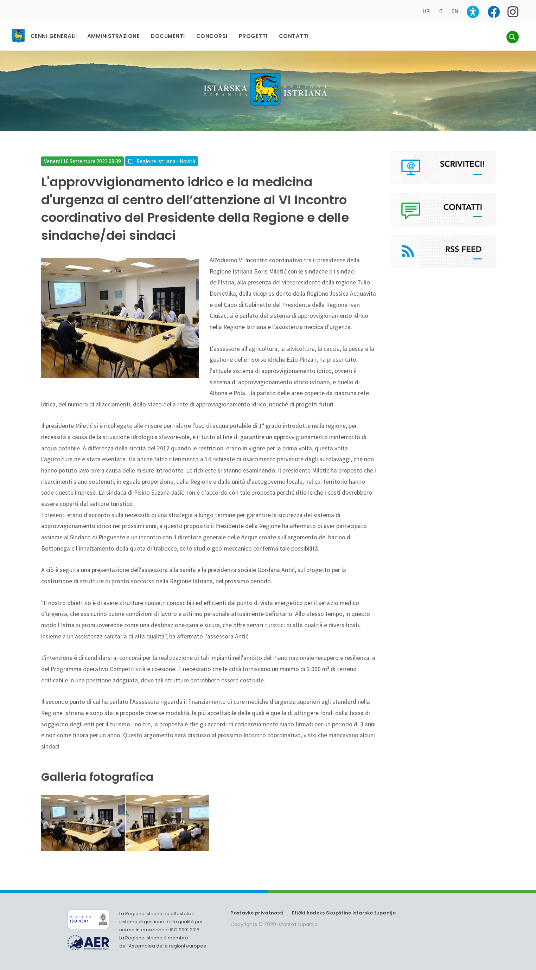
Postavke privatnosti (256, 906)
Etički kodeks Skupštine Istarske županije (344, 906)
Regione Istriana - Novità (165, 154)
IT (440, 11)
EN (454, 11)
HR (426, 11)
